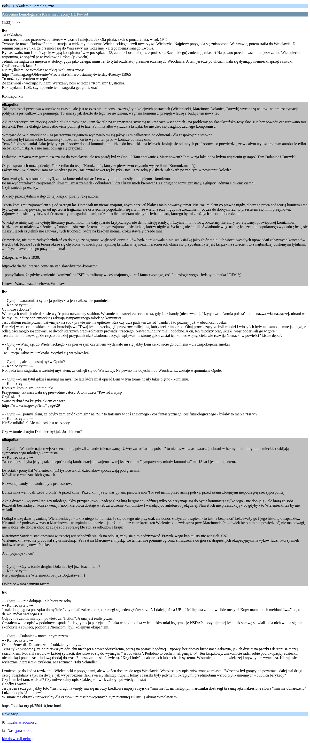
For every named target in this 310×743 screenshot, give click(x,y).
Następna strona (20, 730)
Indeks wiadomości (23, 722)
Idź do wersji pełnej (17, 739)
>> (18, 22)
